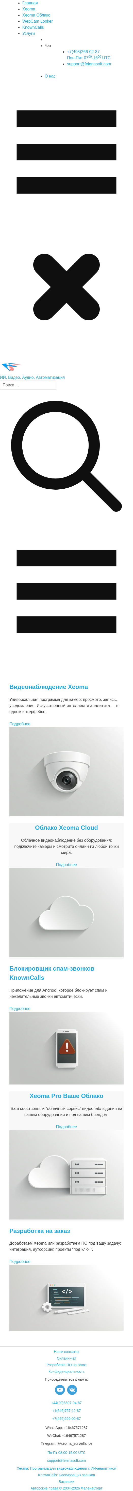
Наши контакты (66, 1352)
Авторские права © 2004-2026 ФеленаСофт (66, 1488)
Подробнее (19, 724)
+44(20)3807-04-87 (66, 1403)
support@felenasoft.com (89, 64)
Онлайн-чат (66, 1358)
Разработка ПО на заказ (66, 1365)
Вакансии (66, 1482)
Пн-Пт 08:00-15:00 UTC (66, 1453)
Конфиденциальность (66, 1371)
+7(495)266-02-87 (66, 1419)
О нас (50, 76)
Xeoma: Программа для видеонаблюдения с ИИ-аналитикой (66, 1468)
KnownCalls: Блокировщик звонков (66, 1475)
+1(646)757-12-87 (66, 1411)
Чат (48, 45)
